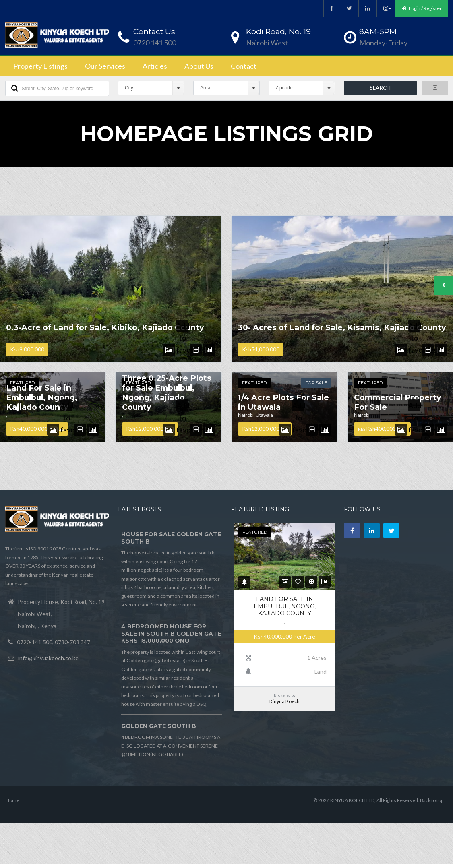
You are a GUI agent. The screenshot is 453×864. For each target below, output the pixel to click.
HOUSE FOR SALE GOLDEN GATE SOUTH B (171, 538)
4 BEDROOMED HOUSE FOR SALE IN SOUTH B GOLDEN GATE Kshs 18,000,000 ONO (171, 633)
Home (12, 800)
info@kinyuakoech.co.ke (48, 658)
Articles (155, 66)
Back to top (431, 800)
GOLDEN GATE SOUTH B (158, 726)
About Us (198, 66)
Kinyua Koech (284, 701)
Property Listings (40, 66)
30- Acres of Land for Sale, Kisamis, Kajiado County (342, 327)
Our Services (105, 66)
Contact (243, 66)
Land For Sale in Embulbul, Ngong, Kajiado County (41, 397)
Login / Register (422, 8)
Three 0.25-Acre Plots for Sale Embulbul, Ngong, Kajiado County (166, 392)
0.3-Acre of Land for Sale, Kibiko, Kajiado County (105, 327)
